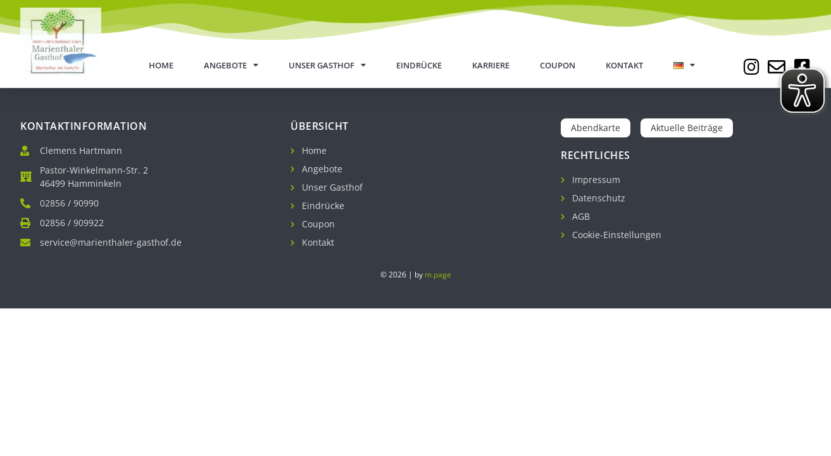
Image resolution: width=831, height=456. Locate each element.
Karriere (490, 65)
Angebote (231, 65)
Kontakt (624, 65)
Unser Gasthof (327, 65)
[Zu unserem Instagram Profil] (751, 67)
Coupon (557, 65)
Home (161, 65)
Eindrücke (419, 65)
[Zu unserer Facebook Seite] (802, 67)
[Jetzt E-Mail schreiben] (776, 67)
